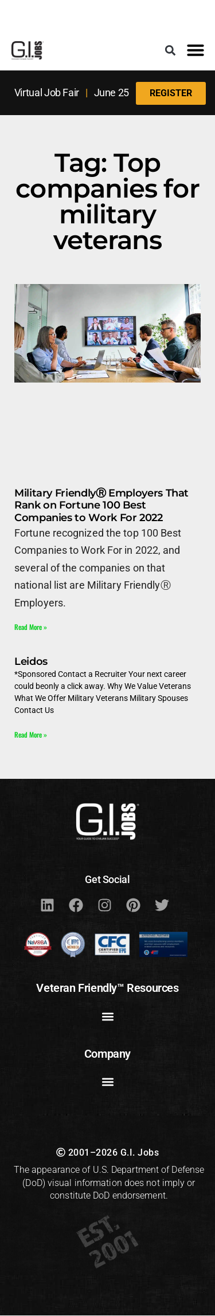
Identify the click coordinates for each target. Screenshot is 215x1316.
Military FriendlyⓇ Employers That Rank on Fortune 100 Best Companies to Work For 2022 (101, 505)
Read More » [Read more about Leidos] (30, 734)
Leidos (31, 661)
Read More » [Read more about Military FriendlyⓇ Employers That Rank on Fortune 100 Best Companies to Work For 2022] (30, 627)
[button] (170, 50)
